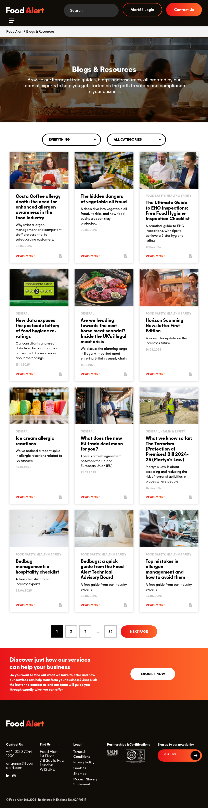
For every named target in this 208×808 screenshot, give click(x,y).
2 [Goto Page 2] (71, 631)
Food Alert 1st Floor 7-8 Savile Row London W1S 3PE (52, 760)
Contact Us (184, 9)
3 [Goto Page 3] (85, 631)
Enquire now (153, 674)
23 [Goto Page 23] (110, 631)
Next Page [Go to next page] (139, 631)
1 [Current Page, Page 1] (57, 631)
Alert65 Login (142, 9)
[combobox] (71, 140)
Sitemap (80, 774)
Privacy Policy (83, 762)
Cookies (79, 768)
